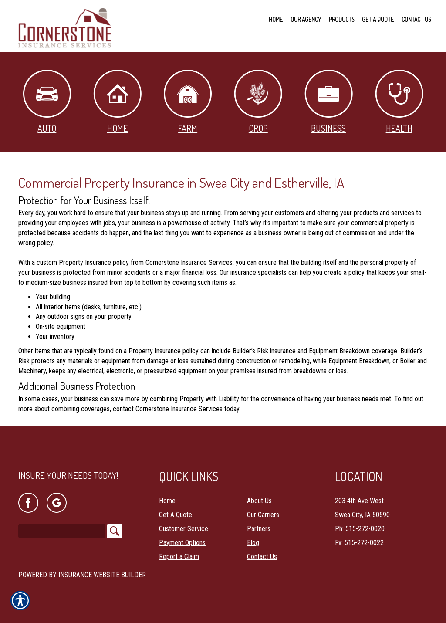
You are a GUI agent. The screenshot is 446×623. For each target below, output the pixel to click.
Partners (258, 528)
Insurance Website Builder (102, 574)
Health (399, 102)
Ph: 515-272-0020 (360, 528)
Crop (258, 102)
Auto (47, 102)
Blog (253, 542)
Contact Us (262, 556)
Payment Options (182, 542)
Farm (188, 102)
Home (117, 102)
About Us (259, 500)
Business (328, 102)
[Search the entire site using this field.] (61, 530)
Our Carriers (263, 514)
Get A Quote (175, 514)
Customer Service (183, 528)
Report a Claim (179, 556)
